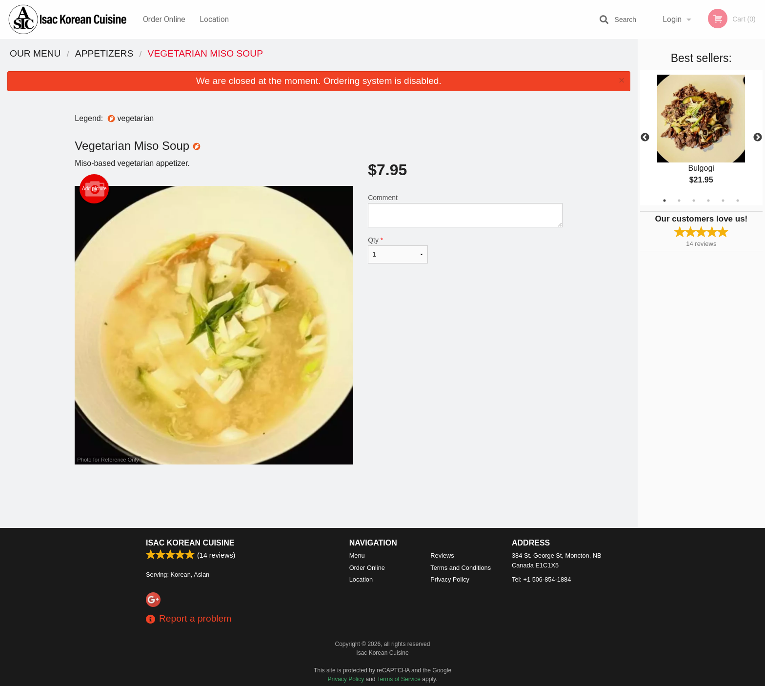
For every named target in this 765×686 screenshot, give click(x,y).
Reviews (442, 555)
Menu (357, 555)
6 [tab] (738, 200)
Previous (645, 137)
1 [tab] (664, 200)
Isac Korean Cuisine (190, 543)
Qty (397, 249)
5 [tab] (723, 200)
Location (214, 19)
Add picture (94, 188)
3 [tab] (694, 200)
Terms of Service (399, 679)
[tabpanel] (701, 137)
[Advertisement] (319, 496)
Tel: (541, 579)
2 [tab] (679, 200)
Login (672, 19)
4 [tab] (708, 200)
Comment (465, 210)
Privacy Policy (449, 579)
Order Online (164, 19)
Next (758, 137)
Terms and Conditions (460, 567)
